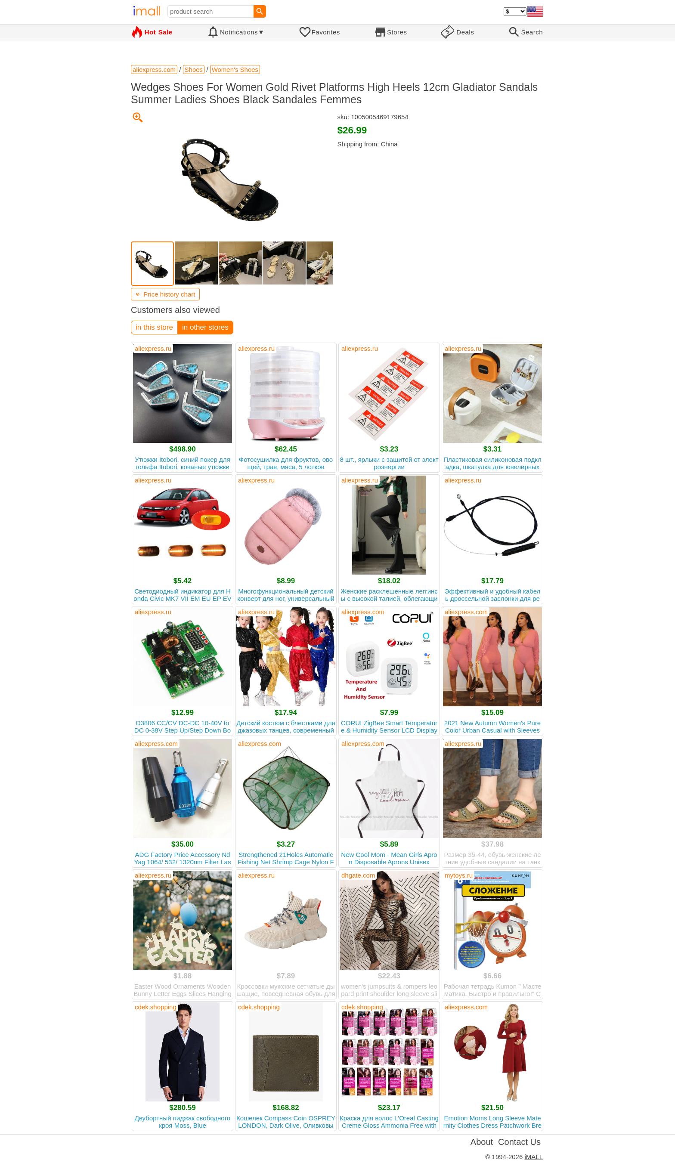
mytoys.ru (459, 875)
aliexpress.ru (153, 348)
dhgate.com (358, 875)
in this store (154, 327)
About (482, 1142)
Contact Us (519, 1142)
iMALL (533, 1156)
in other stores (205, 327)
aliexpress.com (362, 611)
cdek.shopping (155, 1007)
